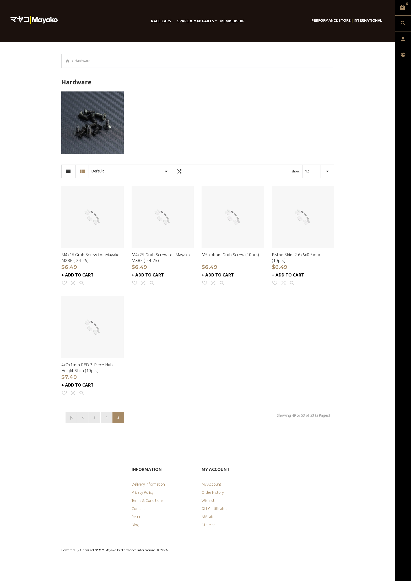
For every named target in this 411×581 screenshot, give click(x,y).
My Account (211, 484)
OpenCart (87, 550)
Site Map (208, 525)
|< (71, 417)
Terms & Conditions (148, 500)
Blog (135, 525)
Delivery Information (148, 484)
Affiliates (209, 517)
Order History (213, 492)
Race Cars (161, 21)
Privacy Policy (143, 492)
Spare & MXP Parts (195, 21)
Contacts (139, 509)
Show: (295, 171)
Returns (138, 517)
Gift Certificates (214, 509)
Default (97, 171)
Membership (232, 21)
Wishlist (208, 500)
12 (307, 171)
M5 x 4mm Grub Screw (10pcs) (230, 254)
